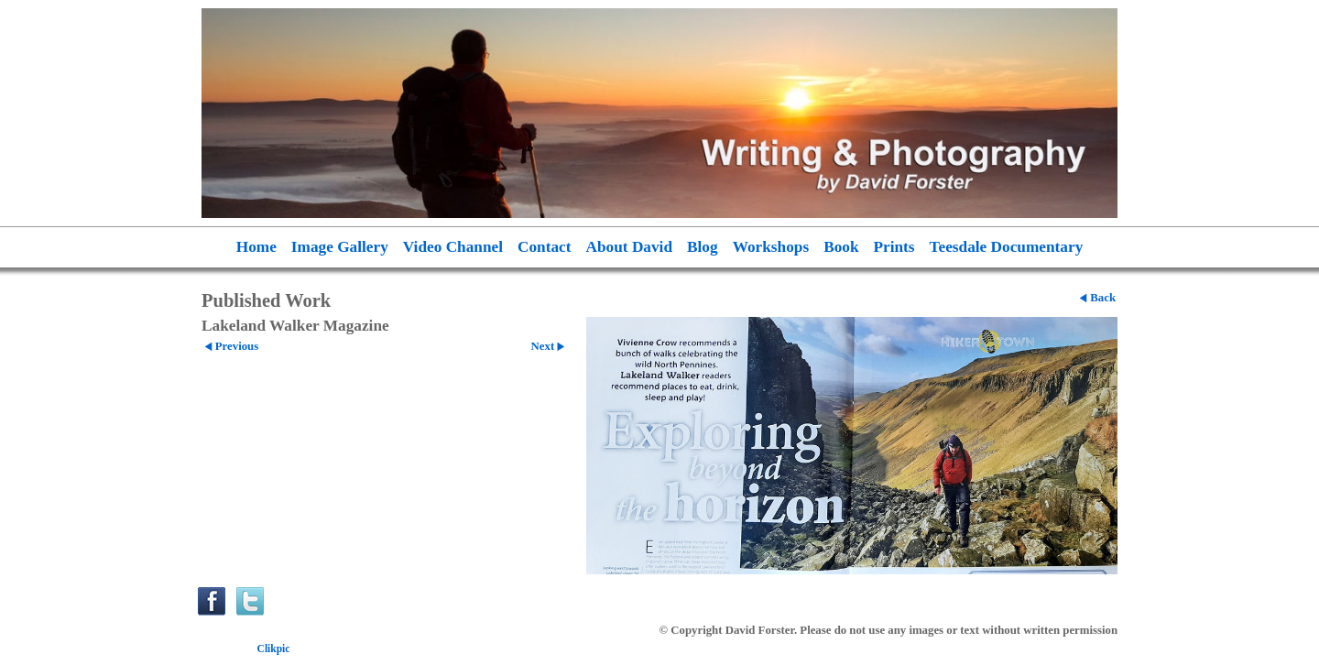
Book (840, 247)
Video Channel (453, 247)
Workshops (771, 247)
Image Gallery (339, 247)
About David (629, 247)
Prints (894, 247)
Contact (545, 247)
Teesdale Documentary (1007, 247)
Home (256, 247)
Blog (702, 247)
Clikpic (273, 648)
